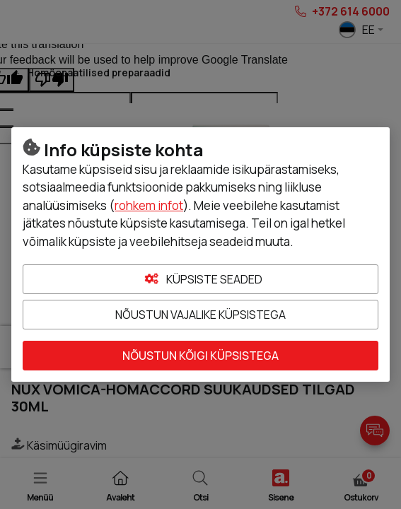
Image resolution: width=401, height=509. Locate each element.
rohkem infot (149, 205)
